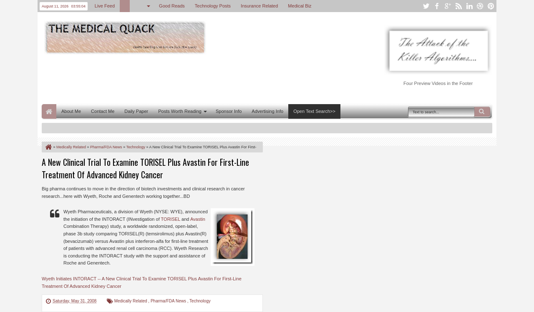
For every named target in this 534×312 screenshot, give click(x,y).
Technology (200, 301)
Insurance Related (259, 5)
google (447, 6)
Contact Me (102, 111)
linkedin (469, 6)
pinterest (491, 6)
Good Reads (172, 5)
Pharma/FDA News (169, 301)
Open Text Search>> (314, 111)
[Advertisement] (193, 78)
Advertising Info (267, 111)
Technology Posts (213, 5)
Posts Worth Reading (180, 111)
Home (49, 111)
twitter (426, 6)
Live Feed (105, 5)
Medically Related (131, 301)
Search (482, 112)
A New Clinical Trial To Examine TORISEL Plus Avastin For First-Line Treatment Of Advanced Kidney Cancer (145, 168)
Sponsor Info (229, 111)
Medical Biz (299, 5)
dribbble (480, 6)
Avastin (197, 219)
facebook (436, 6)
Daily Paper (136, 111)
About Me (71, 111)
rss (458, 6)
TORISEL (170, 219)
